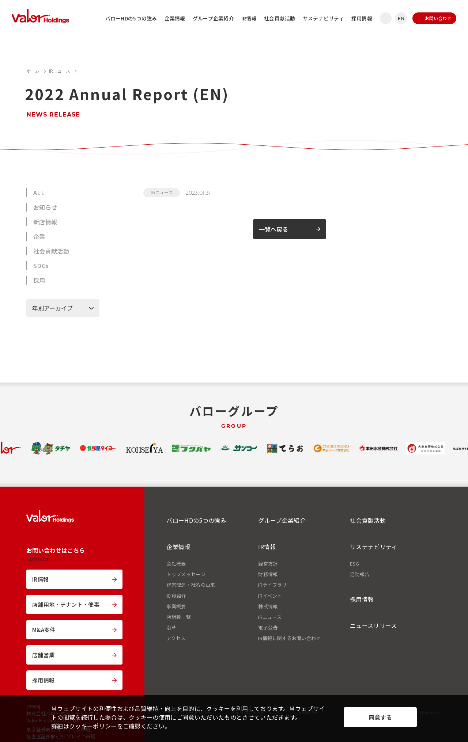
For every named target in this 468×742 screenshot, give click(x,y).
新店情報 (45, 221)
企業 (39, 236)
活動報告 (359, 574)
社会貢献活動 (279, 18)
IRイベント (270, 596)
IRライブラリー (275, 585)
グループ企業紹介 (213, 18)
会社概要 (176, 564)
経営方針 (268, 564)
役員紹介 (176, 596)
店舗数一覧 (178, 617)
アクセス (175, 638)
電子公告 (268, 628)
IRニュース (162, 192)
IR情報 (249, 18)
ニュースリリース (373, 625)
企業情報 (175, 18)
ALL (39, 192)
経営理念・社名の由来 (190, 585)
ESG (354, 564)
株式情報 (268, 606)
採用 (39, 280)
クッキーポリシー (93, 726)
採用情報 (361, 18)
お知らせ (45, 207)
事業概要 (176, 606)
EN (401, 18)
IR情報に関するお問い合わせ (289, 638)
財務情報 (268, 574)
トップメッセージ (185, 574)
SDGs (41, 265)
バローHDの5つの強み (131, 18)
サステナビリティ (323, 18)
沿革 (171, 628)
